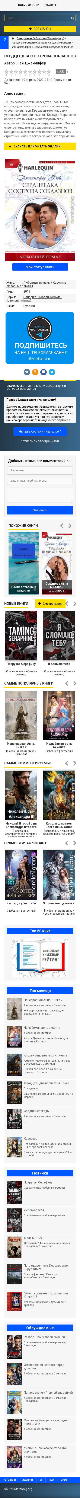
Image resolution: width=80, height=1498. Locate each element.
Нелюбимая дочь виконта (59, 745)
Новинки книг (28, 5)
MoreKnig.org (7, 5)
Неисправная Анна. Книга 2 (21, 745)
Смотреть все (50, 603)
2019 (26, 291)
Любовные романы (36, 282)
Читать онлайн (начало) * (40, 431)
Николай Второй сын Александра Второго (21, 825)
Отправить (40, 510)
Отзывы (10, 1479)
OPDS (63, 1479)
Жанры (50, 5)
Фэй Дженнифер (21, 46)
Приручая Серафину (21, 664)
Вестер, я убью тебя (21, 903)
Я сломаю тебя (59, 664)
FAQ (51, 1479)
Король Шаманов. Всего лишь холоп (59, 825)
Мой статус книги (40, 267)
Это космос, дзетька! (59, 903)
